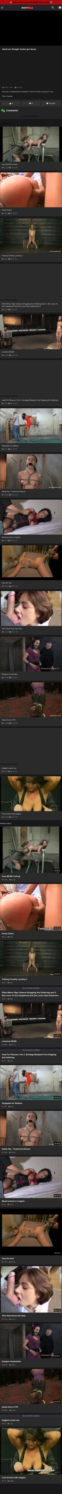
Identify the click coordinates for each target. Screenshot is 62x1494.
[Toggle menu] (2, 7)
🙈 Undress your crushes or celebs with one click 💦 (31, 2)
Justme (9, 96)
